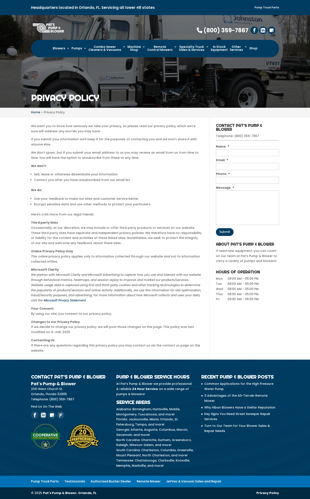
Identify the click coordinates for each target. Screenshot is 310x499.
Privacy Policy (267, 493)
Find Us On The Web (46, 406)
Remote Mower (149, 481)
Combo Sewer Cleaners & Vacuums (104, 48)
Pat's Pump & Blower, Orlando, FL (69, 493)
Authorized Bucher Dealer (111, 481)
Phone (223, 174)
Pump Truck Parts (266, 7)
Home (35, 112)
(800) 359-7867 (222, 30)
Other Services (236, 48)
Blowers (59, 48)
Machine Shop (134, 48)
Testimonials (74, 481)
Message (225, 188)
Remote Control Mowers (160, 48)
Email (222, 160)
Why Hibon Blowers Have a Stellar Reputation (239, 407)
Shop (253, 48)
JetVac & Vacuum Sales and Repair (194, 481)
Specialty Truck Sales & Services (192, 48)
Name (222, 146)
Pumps (76, 48)
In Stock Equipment (219, 48)
